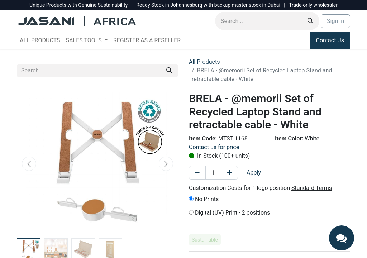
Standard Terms (311, 188)
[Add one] (229, 173)
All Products (204, 61)
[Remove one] (197, 173)
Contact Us (330, 40)
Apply (254, 172)
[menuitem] (40, 40)
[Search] (310, 21)
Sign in (335, 21)
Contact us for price (214, 147)
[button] (29, 164)
